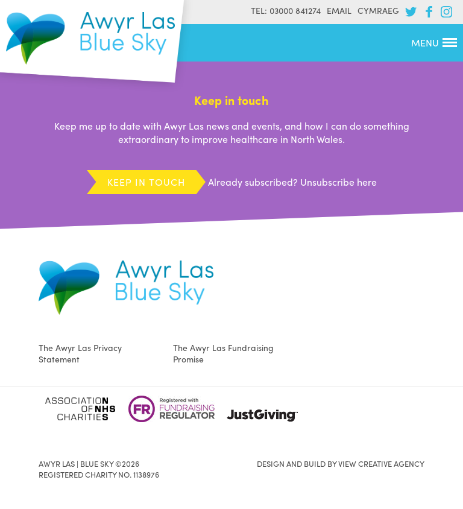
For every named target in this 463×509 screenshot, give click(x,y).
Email (339, 10)
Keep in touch (146, 182)
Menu (434, 42)
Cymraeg (378, 10)
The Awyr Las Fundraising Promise (223, 353)
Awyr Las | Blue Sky (90, 38)
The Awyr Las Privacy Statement (80, 353)
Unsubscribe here (338, 182)
